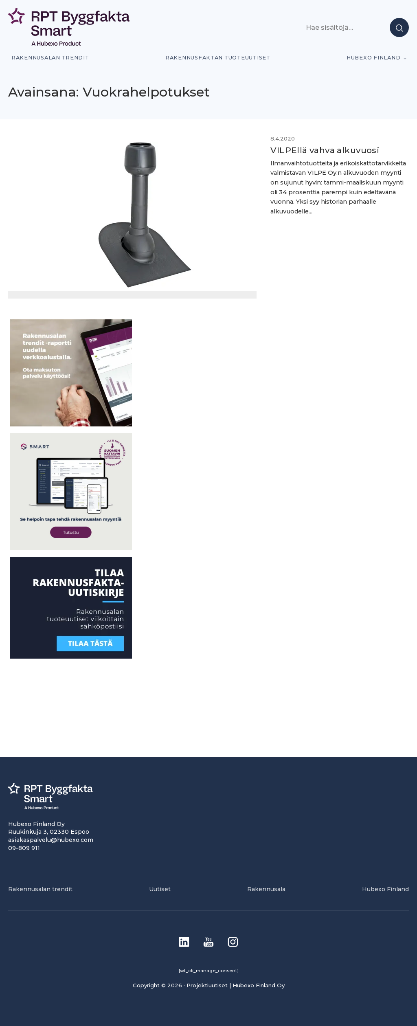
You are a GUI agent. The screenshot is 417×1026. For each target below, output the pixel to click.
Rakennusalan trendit (50, 58)
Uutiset (160, 888)
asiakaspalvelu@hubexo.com (50, 839)
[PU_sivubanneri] (71, 424)
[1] (71, 656)
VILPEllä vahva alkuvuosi (318, 150)
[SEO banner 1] (71, 547)
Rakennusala (266, 888)
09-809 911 (24, 847)
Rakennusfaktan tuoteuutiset (217, 58)
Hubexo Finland (373, 58)
